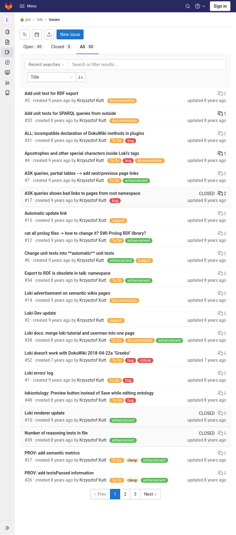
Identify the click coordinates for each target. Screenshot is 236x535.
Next (150, 494)
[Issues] (7, 52)
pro (25, 19)
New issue (70, 34)
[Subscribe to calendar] (37, 34)
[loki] (7, 20)
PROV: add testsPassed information (59, 472)
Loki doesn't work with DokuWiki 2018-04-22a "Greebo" (77, 353)
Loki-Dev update (40, 313)
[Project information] (7, 32)
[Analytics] (7, 83)
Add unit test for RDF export (51, 93)
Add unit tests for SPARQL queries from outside (70, 113)
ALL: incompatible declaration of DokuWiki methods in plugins (84, 133)
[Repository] (7, 42)
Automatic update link (46, 213)
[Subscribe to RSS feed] (25, 34)
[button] (7, 527)
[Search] (188, 6)
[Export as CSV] (49, 34)
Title (52, 77)
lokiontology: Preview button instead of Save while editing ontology (89, 393)
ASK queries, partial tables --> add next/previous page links (82, 173)
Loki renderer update (45, 413)
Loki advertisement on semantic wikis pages (67, 293)
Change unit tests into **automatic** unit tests (69, 253)
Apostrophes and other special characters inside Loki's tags (82, 153)
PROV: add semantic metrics (52, 452)
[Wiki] (7, 93)
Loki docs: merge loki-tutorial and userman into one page (79, 333)
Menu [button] (28, 6)
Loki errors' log (39, 373)
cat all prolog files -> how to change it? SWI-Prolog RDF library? (85, 233)
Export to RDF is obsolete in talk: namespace (68, 273)
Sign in (220, 6)
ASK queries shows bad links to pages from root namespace (82, 193)
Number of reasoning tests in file (56, 433)
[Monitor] (7, 72)
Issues (54, 20)
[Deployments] (7, 62)
